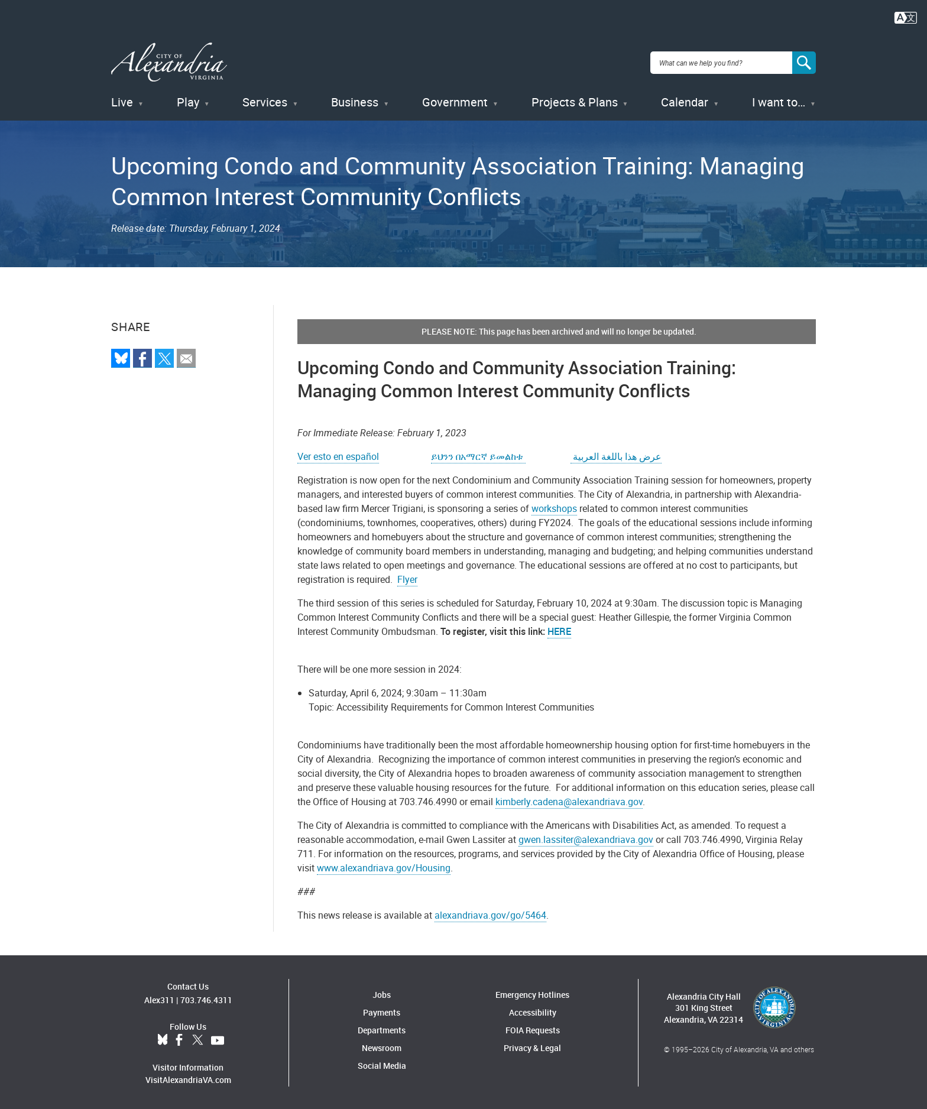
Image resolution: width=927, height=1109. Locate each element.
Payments (381, 1010)
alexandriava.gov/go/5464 (490, 913)
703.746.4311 (206, 997)
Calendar (684, 100)
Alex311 (159, 997)
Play (188, 100)
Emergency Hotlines (532, 992)
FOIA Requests (532, 1028)
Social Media (382, 1063)
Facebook (179, 1038)
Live (122, 100)
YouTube (217, 1038)
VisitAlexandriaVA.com (188, 1077)
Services (264, 100)
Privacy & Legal (532, 1046)
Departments (382, 1028)
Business (354, 100)
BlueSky (162, 1038)
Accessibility (532, 1010)
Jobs (381, 992)
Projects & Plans (574, 100)
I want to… (778, 100)
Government (455, 100)
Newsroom (381, 1046)
